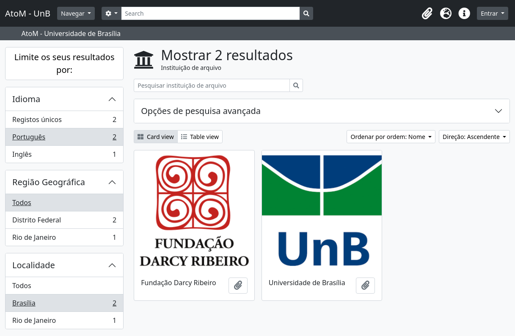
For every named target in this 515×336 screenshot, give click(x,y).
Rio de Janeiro (64, 239)
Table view (200, 137)
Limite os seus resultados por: (64, 63)
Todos (21, 202)
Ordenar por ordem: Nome (388, 137)
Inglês (64, 156)
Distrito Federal (64, 222)
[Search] (210, 13)
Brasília (64, 305)
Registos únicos (64, 121)
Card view (156, 137)
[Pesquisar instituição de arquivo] (212, 85)
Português (64, 139)
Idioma (26, 99)
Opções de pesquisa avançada (201, 111)
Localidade (33, 265)
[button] (427, 13)
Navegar (73, 13)
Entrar (490, 13)
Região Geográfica (48, 182)
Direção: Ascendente (472, 137)
